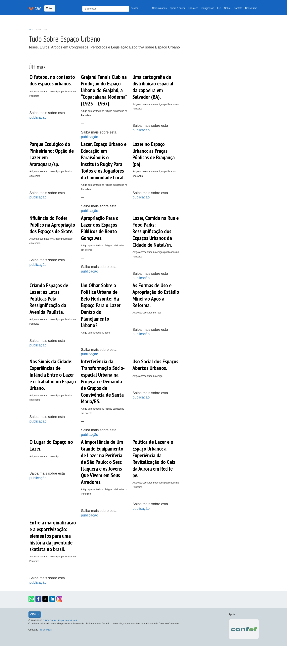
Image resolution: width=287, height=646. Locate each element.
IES (219, 8)
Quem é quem (177, 8)
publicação (38, 117)
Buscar (134, 8)
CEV (33, 614)
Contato (238, 8)
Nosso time (251, 8)
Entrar (50, 8)
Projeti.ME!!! (45, 629)
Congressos (207, 8)
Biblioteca (193, 8)
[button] (31, 599)
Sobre (227, 8)
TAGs (30, 30)
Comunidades (159, 8)
